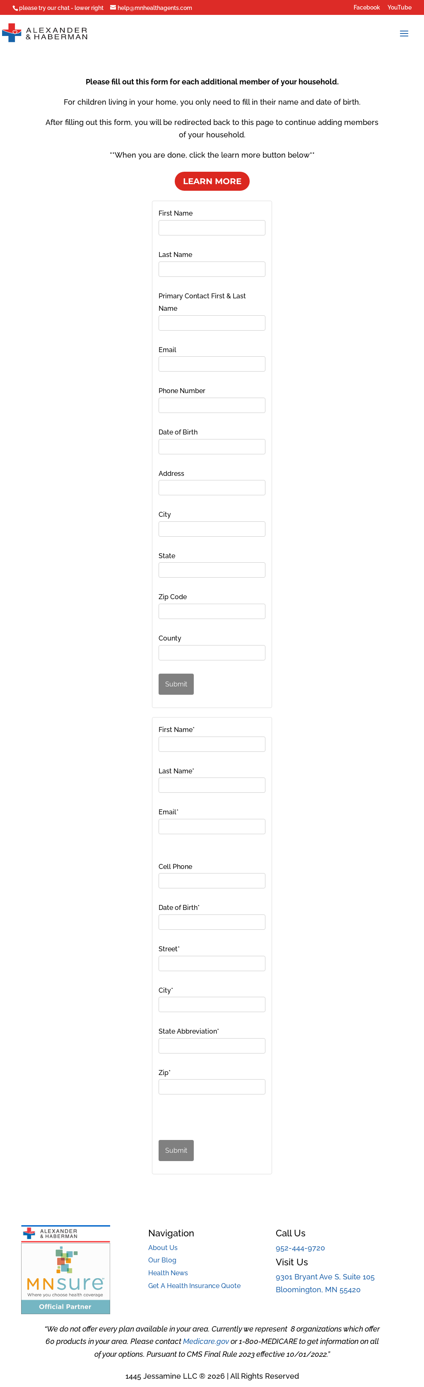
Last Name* (176, 771)
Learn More (212, 181)
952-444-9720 (300, 1247)
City (165, 514)
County (170, 638)
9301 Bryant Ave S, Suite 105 (325, 1276)
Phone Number (182, 391)
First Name (176, 213)
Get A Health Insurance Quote (194, 1286)
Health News (168, 1273)
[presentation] (205, 1120)
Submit (176, 684)
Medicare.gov (206, 1341)
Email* (168, 812)
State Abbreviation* (189, 1031)
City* (166, 990)
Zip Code (173, 597)
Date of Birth (178, 432)
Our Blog (162, 1260)
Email (167, 350)
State (167, 556)
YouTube (400, 8)
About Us (163, 1248)
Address (171, 474)
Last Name (175, 255)
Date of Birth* (179, 908)
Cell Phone (175, 867)
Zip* (165, 1073)
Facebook (367, 8)
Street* (169, 949)
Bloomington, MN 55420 (318, 1289)
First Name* (177, 730)
